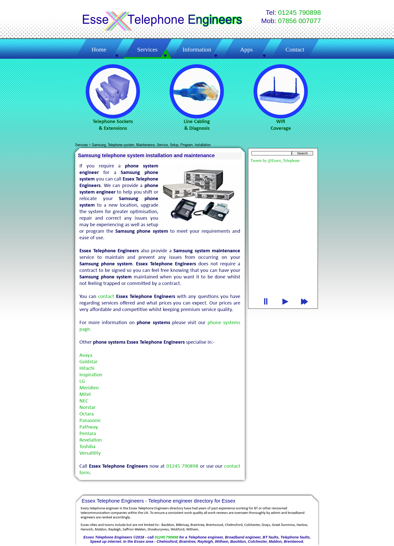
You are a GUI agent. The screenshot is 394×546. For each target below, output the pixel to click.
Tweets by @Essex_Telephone (275, 160)
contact (106, 296)
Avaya (85, 355)
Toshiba (87, 446)
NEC (83, 401)
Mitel (85, 394)
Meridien (89, 388)
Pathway (88, 427)
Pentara (87, 433)
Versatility (90, 453)
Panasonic (90, 420)
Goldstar (88, 362)
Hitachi (86, 368)
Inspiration (90, 375)
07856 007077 (299, 21)
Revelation (90, 440)
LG (82, 381)
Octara (86, 414)
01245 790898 (166, 537)
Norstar (87, 407)
